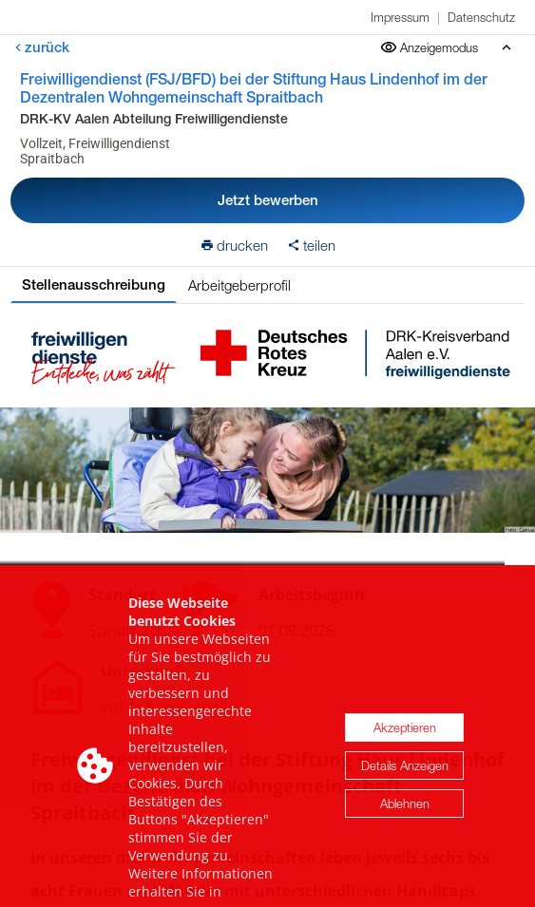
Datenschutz (481, 17)
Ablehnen (405, 824)
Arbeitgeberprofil (239, 284)
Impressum (400, 17)
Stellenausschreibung (93, 284)
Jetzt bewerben (268, 200)
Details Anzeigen (405, 786)
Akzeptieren (404, 748)
